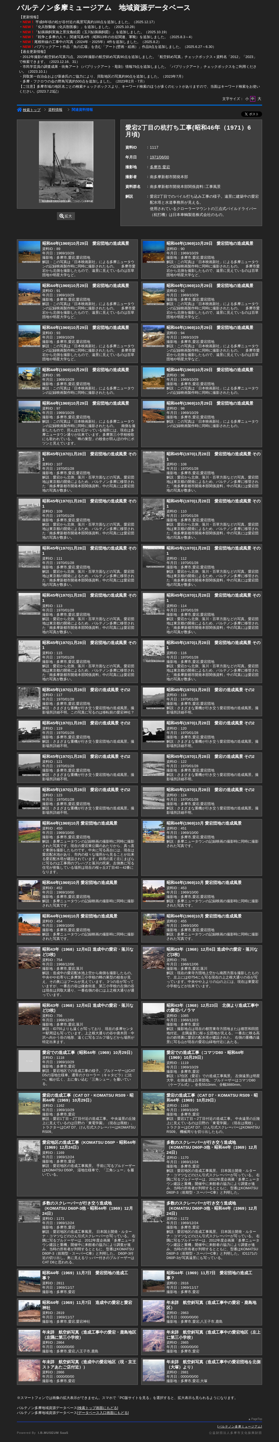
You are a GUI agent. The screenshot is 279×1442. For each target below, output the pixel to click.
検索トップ (29, 110)
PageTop (256, 1418)
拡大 (65, 216)
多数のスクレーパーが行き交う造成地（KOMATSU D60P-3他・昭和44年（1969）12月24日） (211, 1147)
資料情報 (55, 110)
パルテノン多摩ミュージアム (240, 1426)
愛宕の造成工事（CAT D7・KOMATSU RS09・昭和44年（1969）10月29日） (88, 1098)
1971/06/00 (159, 157)
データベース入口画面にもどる (103, 1413)
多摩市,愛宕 (160, 167)
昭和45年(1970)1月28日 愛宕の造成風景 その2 (86, 689)
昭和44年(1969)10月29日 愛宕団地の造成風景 (85, 243)
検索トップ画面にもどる (97, 1408)
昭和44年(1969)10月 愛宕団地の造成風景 (79, 823)
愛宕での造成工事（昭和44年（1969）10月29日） (88, 1052)
